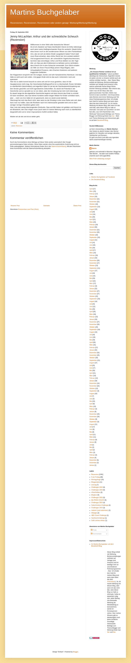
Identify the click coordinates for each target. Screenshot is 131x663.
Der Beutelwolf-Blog (98, 179)
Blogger (75, 652)
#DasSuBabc (95, 492)
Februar (92, 194)
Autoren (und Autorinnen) (99, 510)
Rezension (19, 126)
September (93, 207)
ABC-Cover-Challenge (98, 515)
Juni (90, 214)
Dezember (92, 199)
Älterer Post (77, 206)
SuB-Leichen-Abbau (98, 520)
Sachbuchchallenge (98, 518)
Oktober (92, 204)
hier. (114, 632)
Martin (94, 148)
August (91, 209)
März (91, 191)
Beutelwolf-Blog (102, 120)
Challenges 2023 (97, 502)
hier (113, 116)
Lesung (93, 485)
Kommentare (96, 534)
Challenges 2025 (97, 497)
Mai (90, 217)
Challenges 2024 (97, 508)
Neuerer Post (15, 206)
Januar (91, 196)
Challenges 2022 (97, 487)
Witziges (94, 513)
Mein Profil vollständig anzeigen (100, 159)
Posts (93, 530)
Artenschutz (111, 581)
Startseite (46, 206)
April (90, 189)
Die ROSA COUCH (97, 500)
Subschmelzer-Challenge (99, 505)
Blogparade (95, 482)
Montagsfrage (96, 479)
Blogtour (94, 495)
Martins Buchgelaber (44, 12)
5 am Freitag (95, 477)
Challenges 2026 (97, 490)
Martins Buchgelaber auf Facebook (103, 177)
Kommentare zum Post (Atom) (28, 209)
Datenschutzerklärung (59, 146)
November (92, 202)
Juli (90, 212)
